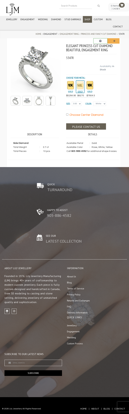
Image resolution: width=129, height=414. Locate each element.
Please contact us (86, 127)
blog (107, 409)
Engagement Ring (69, 34)
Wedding (43, 19)
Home (38, 34)
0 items (115, 6)
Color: (88, 103)
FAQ (69, 306)
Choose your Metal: (75, 77)
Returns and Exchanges (78, 300)
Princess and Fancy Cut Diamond (98, 34)
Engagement (27, 19)
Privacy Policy (73, 294)
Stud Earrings (72, 19)
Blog (109, 19)
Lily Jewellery (15, 409)
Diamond (56, 19)
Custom (98, 19)
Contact (118, 26)
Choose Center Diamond (84, 114)
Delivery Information (77, 312)
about (95, 409)
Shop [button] (87, 19)
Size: (68, 103)
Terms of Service (75, 288)
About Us (71, 276)
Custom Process (75, 343)
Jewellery (11, 19)
